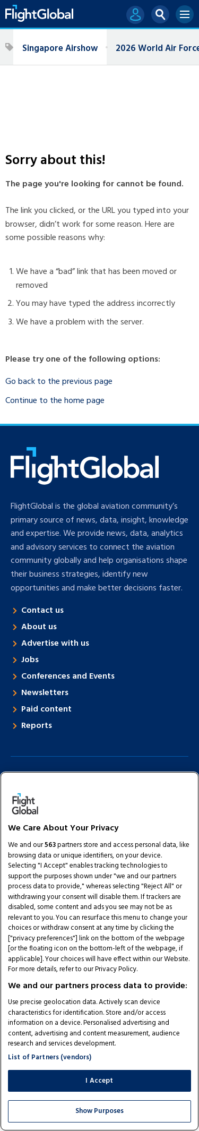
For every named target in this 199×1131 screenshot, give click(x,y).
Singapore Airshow (60, 48)
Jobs (30, 660)
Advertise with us (55, 643)
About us (39, 627)
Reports (36, 726)
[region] (99, 951)
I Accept (99, 1080)
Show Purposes (99, 1111)
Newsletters (44, 693)
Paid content (46, 709)
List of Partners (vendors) (49, 1057)
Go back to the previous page (59, 382)
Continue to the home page (55, 401)
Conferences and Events (68, 676)
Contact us (42, 611)
